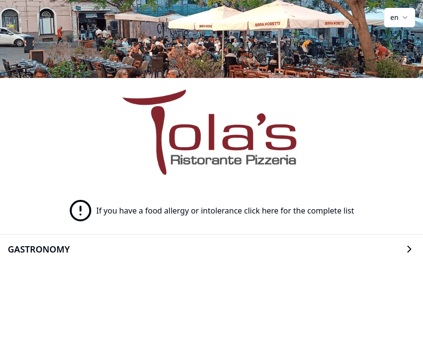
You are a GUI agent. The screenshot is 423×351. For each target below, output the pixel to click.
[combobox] (399, 17)
